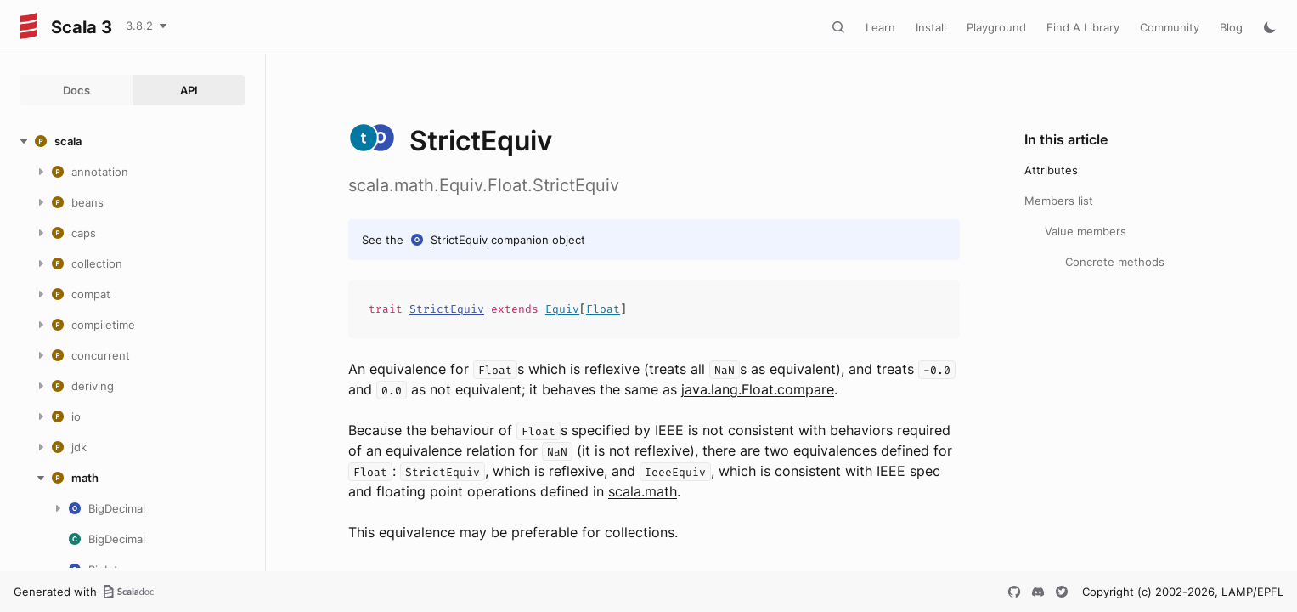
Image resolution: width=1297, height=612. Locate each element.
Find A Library (1082, 27)
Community (1169, 27)
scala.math (642, 491)
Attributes (1051, 170)
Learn (880, 27)
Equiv (562, 309)
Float (603, 309)
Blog (1231, 27)
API (189, 90)
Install (931, 27)
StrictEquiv (459, 239)
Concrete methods (1114, 262)
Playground (996, 27)
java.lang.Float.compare (757, 389)
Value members (1085, 231)
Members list (1058, 200)
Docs (76, 90)
